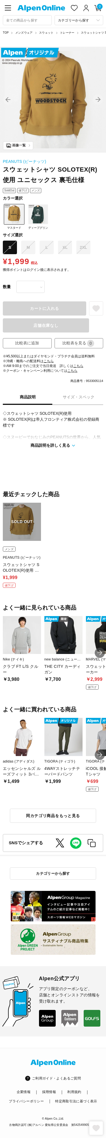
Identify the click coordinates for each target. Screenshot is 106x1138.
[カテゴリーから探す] (79, 20)
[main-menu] (8, 8)
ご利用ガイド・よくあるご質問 (56, 1078)
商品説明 (28, 397)
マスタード (14, 216)
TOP (6, 32)
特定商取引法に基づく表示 (76, 1101)
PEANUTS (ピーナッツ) (24, 161)
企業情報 (24, 1092)
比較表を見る (78, 343)
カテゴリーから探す (53, 873)
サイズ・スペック (78, 397)
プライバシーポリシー (26, 1101)
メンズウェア (24, 32)
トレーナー (67, 32)
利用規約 (74, 1092)
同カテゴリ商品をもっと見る (53, 815)
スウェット (46, 32)
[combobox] (27, 20)
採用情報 (49, 1092)
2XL (83, 247)
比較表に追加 (27, 343)
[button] (8, 99)
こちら (49, 361)
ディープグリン (38, 216)
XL (65, 247)
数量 (7, 286)
